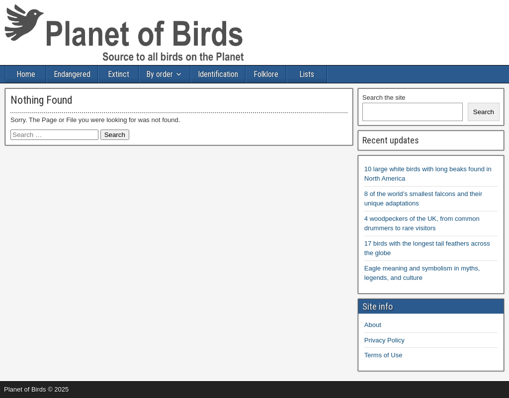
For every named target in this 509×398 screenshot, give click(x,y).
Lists (306, 74)
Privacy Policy (384, 340)
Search (483, 112)
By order (159, 74)
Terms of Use (383, 355)
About (372, 325)
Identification (218, 74)
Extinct (118, 74)
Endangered (72, 74)
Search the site (384, 97)
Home (25, 74)
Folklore (266, 74)
